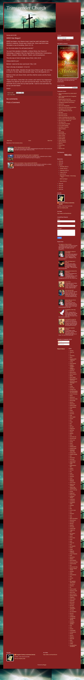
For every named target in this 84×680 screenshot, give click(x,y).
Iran (71, 471)
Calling (71, 386)
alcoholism (72, 355)
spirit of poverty (73, 594)
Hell (71, 456)
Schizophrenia (73, 574)
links (71, 508)
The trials (72, 610)
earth (71, 408)
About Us (61, 143)
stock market (72, 599)
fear (71, 423)
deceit (71, 395)
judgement (72, 493)
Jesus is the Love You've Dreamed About (67, 107)
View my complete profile (62, 207)
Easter (71, 410)
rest (71, 565)
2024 (60, 164)
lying (71, 516)
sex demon (72, 584)
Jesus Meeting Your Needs (64, 123)
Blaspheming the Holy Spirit (73, 382)
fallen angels (72, 417)
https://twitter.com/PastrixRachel (64, 213)
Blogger (44, 664)
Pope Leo (72, 542)
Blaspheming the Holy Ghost (65, 99)
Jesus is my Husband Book (73, 487)
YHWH (71, 643)
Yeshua (71, 642)
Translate (66, 39)
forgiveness (72, 428)
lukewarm (72, 513)
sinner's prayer (73, 589)
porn (71, 544)
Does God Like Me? (63, 114)
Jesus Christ (61, 104)
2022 (60, 185)
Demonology (61, 132)
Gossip (71, 441)
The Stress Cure (62, 122)
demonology (72, 400)
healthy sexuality (73, 454)
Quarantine (72, 557)
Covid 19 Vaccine (73, 394)
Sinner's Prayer (62, 137)
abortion (71, 350)
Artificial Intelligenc (72, 366)
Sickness (72, 585)
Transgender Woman (72, 619)
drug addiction (73, 407)
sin (70, 587)
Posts (60, 341)
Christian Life (73, 389)
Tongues (72, 615)
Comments (61, 344)
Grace (71, 443)
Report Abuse (61, 348)
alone (71, 357)
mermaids (72, 521)
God (71, 435)
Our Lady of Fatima (72, 534)
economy (72, 412)
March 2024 (62, 181)
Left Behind (72, 500)
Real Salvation (73, 560)
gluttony (71, 433)
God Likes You (73, 436)
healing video (73, 452)
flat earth (72, 427)
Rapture (71, 558)
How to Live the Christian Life (65, 120)
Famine (71, 418)
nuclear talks (72, 528)
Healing (71, 445)
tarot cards (72, 602)
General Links (62, 148)
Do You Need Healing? (63, 125)
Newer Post (9, 140)
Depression (72, 403)
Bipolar (71, 375)
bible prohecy (73, 372)
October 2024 (63, 168)
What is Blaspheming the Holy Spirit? (22, 147)
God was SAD (73, 438)
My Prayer (61, 112)
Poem (71, 539)
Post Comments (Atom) (17, 143)
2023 (60, 183)
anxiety (71, 361)
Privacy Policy (62, 145)
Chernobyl (72, 387)
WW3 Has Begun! (63, 178)
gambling (72, 430)
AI (70, 354)
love (71, 512)
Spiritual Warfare (62, 128)
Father (71, 422)
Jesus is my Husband (72, 485)
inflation (71, 468)
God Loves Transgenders (64, 105)
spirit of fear (72, 592)
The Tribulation (73, 611)
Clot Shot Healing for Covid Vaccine (73, 392)
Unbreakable (72, 630)
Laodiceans (72, 499)
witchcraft (72, 638)
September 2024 (63, 170)
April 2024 (62, 174)
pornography (72, 546)
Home (29, 140)
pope (71, 541)
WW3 (14, 94)
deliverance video (73, 398)
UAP (71, 625)
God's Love (72, 440)
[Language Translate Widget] (65, 38)
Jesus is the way (73, 489)
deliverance (72, 397)
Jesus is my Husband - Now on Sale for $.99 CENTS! (25, 163)
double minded (73, 405)
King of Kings (73, 494)
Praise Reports (62, 138)
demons (71, 402)
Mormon (72, 523)
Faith (60, 130)
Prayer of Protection (72, 551)
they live (72, 613)
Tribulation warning (72, 623)
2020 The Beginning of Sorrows (65, 110)
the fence (72, 605)
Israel (11, 94)
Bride (71, 384)
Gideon (71, 431)
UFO (71, 627)
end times (72, 413)
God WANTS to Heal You (70, 319)
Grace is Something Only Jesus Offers (67, 117)
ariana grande (73, 363)
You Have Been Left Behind (73, 646)
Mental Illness (73, 520)
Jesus (71, 478)
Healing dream (73, 446)
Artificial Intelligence (72, 368)
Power (71, 547)
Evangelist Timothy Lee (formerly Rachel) (66, 203)
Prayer (71, 549)
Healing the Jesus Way (72, 450)
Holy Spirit (72, 459)
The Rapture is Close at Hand (65, 244)
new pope (72, 526)
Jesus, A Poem (62, 135)
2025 (60, 163)
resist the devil (73, 563)
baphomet (72, 370)
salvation (72, 571)
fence (71, 425)
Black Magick (73, 377)
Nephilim (72, 525)
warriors (71, 635)
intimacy (72, 469)
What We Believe (62, 142)
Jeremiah (72, 476)
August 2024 (63, 172)
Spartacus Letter (73, 590)
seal (71, 576)
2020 (60, 189)
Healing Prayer (73, 448)
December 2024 (63, 166)
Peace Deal (72, 537)
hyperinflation (73, 461)
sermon (71, 578)
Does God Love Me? (63, 115)
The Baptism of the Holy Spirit (65, 109)
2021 (60, 187)
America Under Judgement (73, 359)
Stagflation (72, 597)
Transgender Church (26, 7)
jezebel (71, 491)
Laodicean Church (72, 497)
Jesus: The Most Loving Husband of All (67, 100)
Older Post (49, 140)
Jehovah (72, 474)
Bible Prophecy (73, 374)
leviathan (72, 505)
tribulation (72, 621)
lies (70, 507)
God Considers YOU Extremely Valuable (67, 118)
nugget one (72, 530)
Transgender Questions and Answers (66, 102)
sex (70, 579)
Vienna (71, 633)
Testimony (72, 603)
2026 (60, 161)
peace (71, 536)
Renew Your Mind (74, 562)
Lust (71, 515)
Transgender (72, 616)
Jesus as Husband (72, 480)
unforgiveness (73, 632)
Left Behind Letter (72, 503)
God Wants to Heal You (64, 127)
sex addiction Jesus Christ (73, 582)
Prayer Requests (62, 140)
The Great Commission (72, 608)
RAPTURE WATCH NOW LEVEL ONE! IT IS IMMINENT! (26, 155)
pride (71, 555)
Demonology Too (62, 133)
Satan (71, 573)
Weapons (72, 637)
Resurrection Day (73, 567)
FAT (71, 420)
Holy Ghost (72, 457)
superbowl (72, 600)
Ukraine (71, 628)
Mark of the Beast (74, 518)
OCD (71, 531)
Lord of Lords (73, 510)
